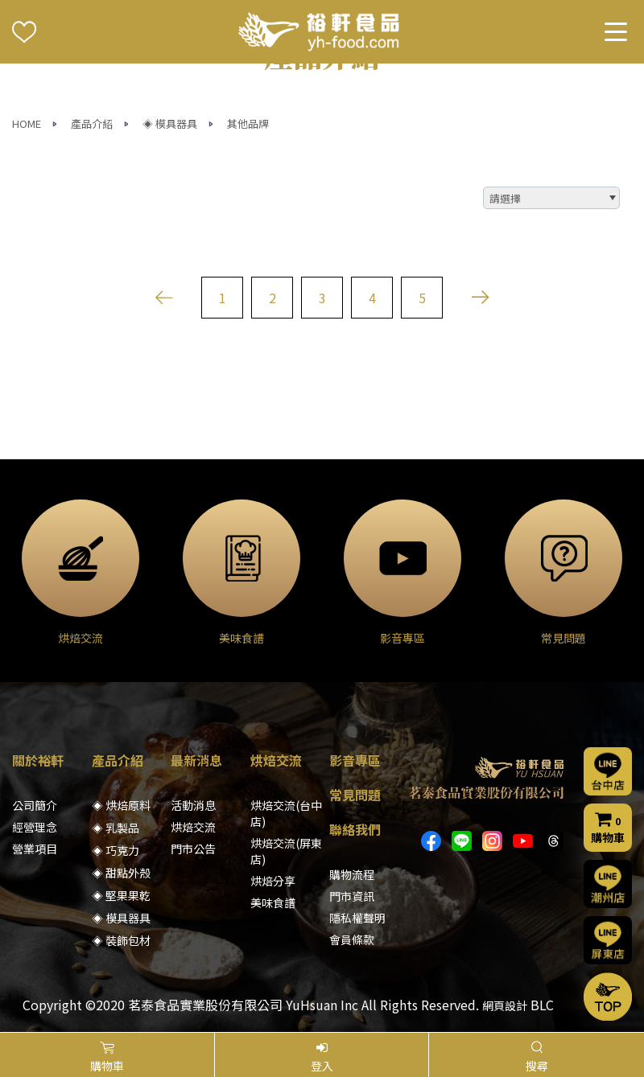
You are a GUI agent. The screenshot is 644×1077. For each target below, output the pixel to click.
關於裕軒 (38, 760)
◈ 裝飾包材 (121, 940)
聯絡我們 (355, 829)
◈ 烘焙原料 (121, 805)
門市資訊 (351, 896)
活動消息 (193, 805)
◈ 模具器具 (169, 123)
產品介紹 (92, 123)
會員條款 (351, 939)
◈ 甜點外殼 (121, 873)
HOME (26, 123)
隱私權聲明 (357, 918)
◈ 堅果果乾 (121, 895)
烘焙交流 (193, 827)
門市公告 (193, 849)
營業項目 (34, 849)
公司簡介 (34, 805)
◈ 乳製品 (115, 828)
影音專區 (355, 760)
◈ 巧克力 (115, 850)
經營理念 (34, 827)
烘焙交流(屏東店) (286, 851)
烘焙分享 (272, 881)
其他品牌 (248, 123)
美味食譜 (272, 902)
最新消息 (196, 760)
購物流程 (351, 874)
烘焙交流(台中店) (286, 813)
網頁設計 (504, 1005)
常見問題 (355, 794)
